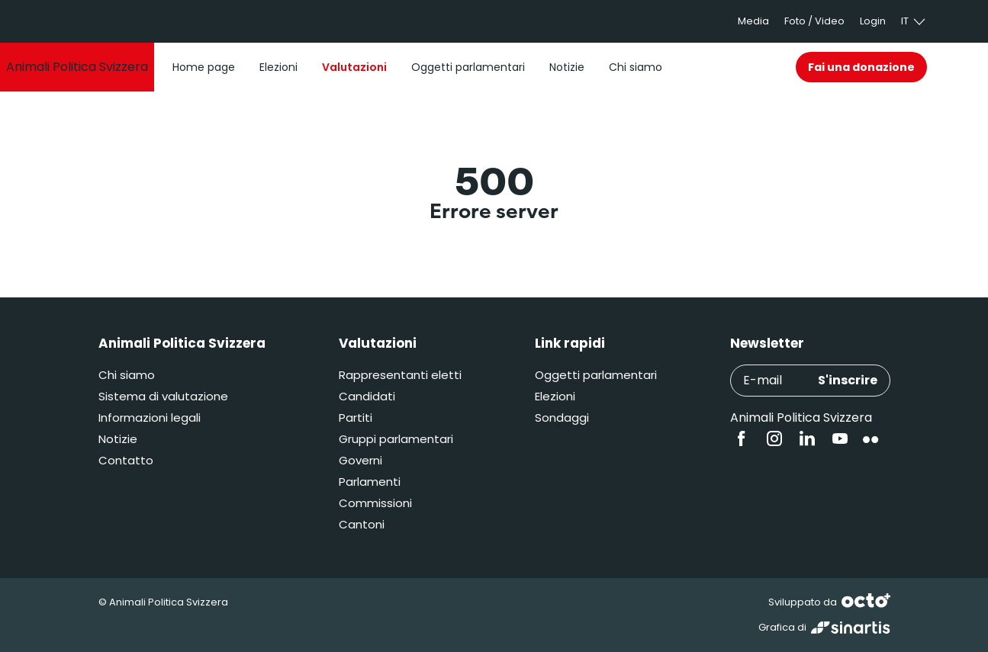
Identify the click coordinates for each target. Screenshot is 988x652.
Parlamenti (370, 482)
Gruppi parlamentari (396, 439)
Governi (360, 460)
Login (873, 21)
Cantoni (362, 524)
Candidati (367, 396)
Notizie (117, 439)
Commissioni (375, 503)
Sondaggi (562, 418)
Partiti (355, 418)
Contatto (125, 460)
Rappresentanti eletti (400, 375)
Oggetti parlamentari (596, 375)
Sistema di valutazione (163, 396)
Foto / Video (814, 21)
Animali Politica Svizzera (801, 417)
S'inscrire (847, 380)
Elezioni (555, 396)
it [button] (914, 21)
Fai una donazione (861, 67)
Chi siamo (126, 375)
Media (753, 21)
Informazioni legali (149, 418)
